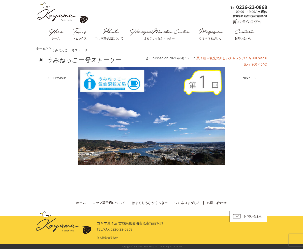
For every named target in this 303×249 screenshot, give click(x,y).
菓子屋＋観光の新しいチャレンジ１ (222, 58)
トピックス (80, 38)
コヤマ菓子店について (109, 38)
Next (250, 78)
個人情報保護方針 (107, 237)
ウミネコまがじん (210, 38)
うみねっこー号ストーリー (71, 50)
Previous (56, 78)
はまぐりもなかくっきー (159, 38)
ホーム (55, 38)
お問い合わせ (243, 38)
